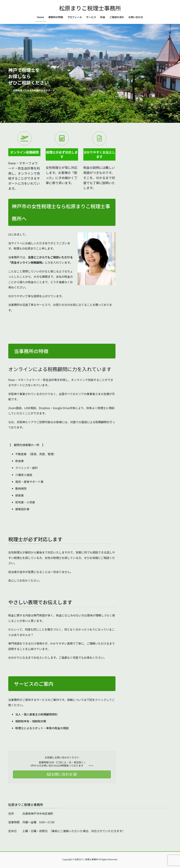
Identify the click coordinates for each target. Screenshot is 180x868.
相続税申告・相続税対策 (30, 721)
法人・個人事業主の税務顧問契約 (36, 714)
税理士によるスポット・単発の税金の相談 (42, 728)
